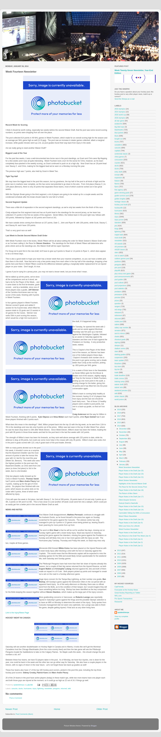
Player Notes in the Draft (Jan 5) (131, 532)
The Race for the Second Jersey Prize (133, 487)
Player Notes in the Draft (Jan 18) (131, 490)
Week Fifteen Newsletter (128, 516)
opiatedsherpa (123, 612)
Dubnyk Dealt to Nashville (128, 503)
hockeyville (119, 208)
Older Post (102, 709)
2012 (119, 554)
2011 (119, 557)
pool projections (120, 285)
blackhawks (119, 130)
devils (117, 166)
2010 (119, 560)
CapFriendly (119, 587)
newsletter (48, 688)
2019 (119, 409)
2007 (119, 570)
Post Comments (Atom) (24, 714)
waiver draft (119, 384)
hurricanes (28, 688)
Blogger (94, 726)
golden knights (120, 199)
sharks (117, 336)
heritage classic (120, 202)
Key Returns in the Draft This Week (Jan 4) (134, 536)
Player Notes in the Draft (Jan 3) (131, 542)
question (118, 303)
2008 (119, 567)
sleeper (117, 345)
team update (119, 360)
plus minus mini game (123, 273)
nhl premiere (119, 247)
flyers (117, 187)
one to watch (119, 256)
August (122, 442)
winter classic (119, 396)
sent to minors (120, 333)
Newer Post (11, 709)
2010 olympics (120, 109)
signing (117, 342)
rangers (117, 306)
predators (118, 291)
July (121, 445)
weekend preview (121, 390)
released (118, 312)
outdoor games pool (122, 258)
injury (34, 688)
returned (64, 688)
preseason (118, 294)
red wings (118, 309)
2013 (119, 550)
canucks (14, 688)
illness (117, 214)
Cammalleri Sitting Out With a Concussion (134, 513)
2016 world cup (120, 115)
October (122, 435)
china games (119, 157)
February (122, 461)
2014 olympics (120, 112)
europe (117, 175)
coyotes (117, 163)
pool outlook (119, 282)
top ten (117, 369)
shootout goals (120, 339)
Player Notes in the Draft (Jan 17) (131, 497)
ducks (20, 688)
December (123, 429)
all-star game (119, 121)
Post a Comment (15, 698)
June (121, 448)
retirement (118, 315)
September (123, 438)
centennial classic (121, 154)
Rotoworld (118, 602)
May (121, 451)
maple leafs (119, 235)
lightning (40, 688)
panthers (118, 261)
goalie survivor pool (122, 196)
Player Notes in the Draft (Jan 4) (131, 539)
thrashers (118, 363)
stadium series (120, 348)
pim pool (118, 267)
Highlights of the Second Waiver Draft (133, 484)
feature (117, 181)
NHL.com (118, 596)
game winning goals (122, 193)
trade (116, 372)
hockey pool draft (121, 205)
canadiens (118, 145)
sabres (117, 324)
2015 (119, 422)
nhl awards (119, 244)
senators (118, 330)
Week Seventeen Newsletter (129, 467)
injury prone (119, 220)
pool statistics (120, 288)
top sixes (118, 366)
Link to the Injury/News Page (17, 613)
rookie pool (119, 321)
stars (116, 351)
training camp (120, 381)
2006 (119, 573)
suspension (119, 357)
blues (117, 136)
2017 (119, 416)
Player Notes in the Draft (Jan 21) (131, 477)
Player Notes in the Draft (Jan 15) (131, 506)
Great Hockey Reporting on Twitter (127, 593)
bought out (118, 139)
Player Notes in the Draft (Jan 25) (131, 470)
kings (116, 229)
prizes (117, 300)
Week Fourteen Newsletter (129, 529)
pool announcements (122, 276)
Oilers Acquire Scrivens (127, 500)
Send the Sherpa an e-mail (124, 99)
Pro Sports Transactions (123, 599)
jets (116, 226)
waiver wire (119, 387)
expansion (118, 178)
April (121, 455)
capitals (117, 151)
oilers (117, 252)
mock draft (118, 238)
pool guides (119, 279)
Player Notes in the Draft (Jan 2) (131, 546)
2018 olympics (120, 118)
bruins (117, 142)
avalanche (118, 124)
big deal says (119, 127)
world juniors (119, 399)
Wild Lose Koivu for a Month (129, 526)
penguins (56, 688)
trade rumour (119, 378)
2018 (119, 413)
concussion (119, 160)
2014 (119, 426)
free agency (119, 190)
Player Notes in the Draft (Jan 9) (131, 523)
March (121, 458)
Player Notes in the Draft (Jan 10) (131, 519)
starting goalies (120, 354)
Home (57, 709)
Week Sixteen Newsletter (128, 480)
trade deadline (120, 375)
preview (117, 297)
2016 (119, 419)
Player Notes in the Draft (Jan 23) (131, 474)
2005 (119, 576)
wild (69, 688)
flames (117, 184)
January (122, 464)
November (123, 432)
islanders (118, 223)
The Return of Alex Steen (128, 493)
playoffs (117, 270)
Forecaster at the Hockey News (126, 590)
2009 (119, 563)
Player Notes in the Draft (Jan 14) (131, 510)
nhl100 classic (120, 249)
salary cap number (121, 327)
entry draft (118, 172)
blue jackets (119, 133)
